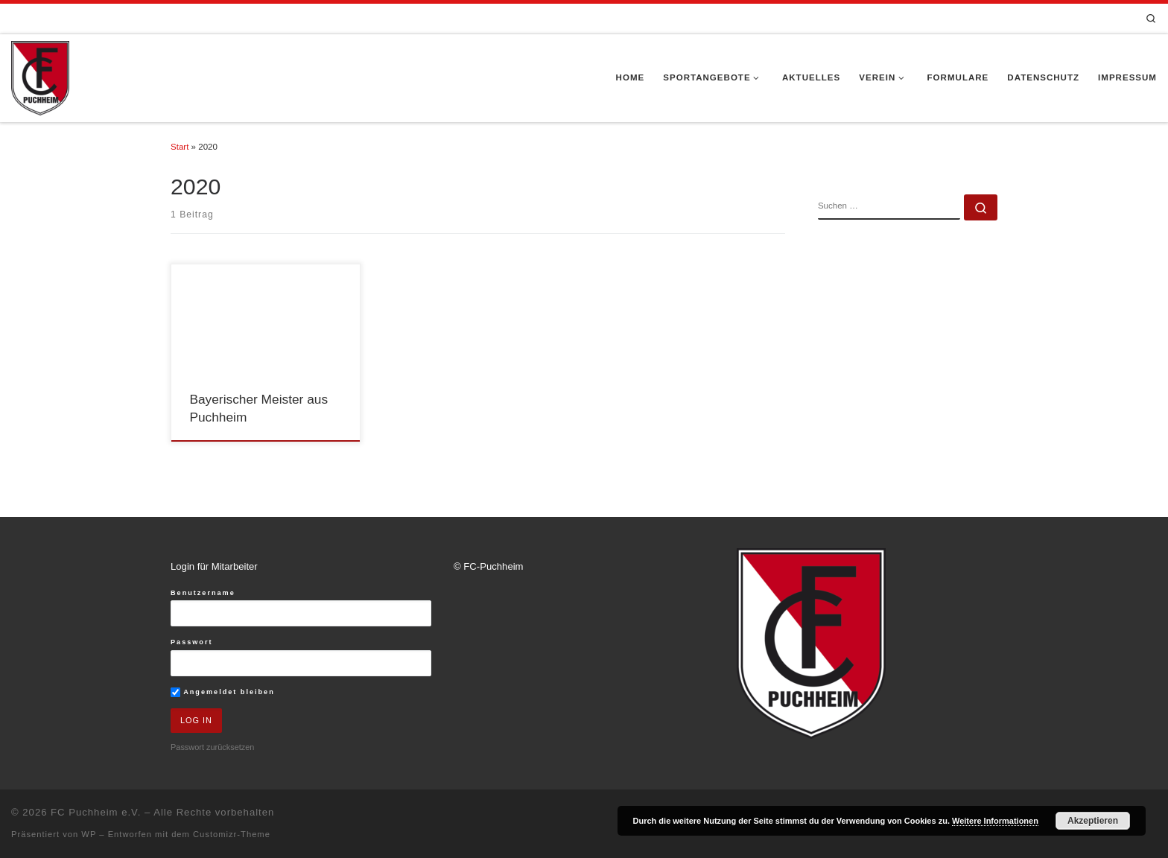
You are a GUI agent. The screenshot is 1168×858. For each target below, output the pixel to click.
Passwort (192, 642)
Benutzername (203, 593)
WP (88, 834)
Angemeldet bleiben (223, 692)
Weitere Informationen (995, 820)
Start (179, 146)
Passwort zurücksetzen (212, 747)
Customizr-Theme (231, 834)
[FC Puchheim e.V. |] (40, 77)
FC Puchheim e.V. (96, 812)
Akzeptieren (1092, 821)
